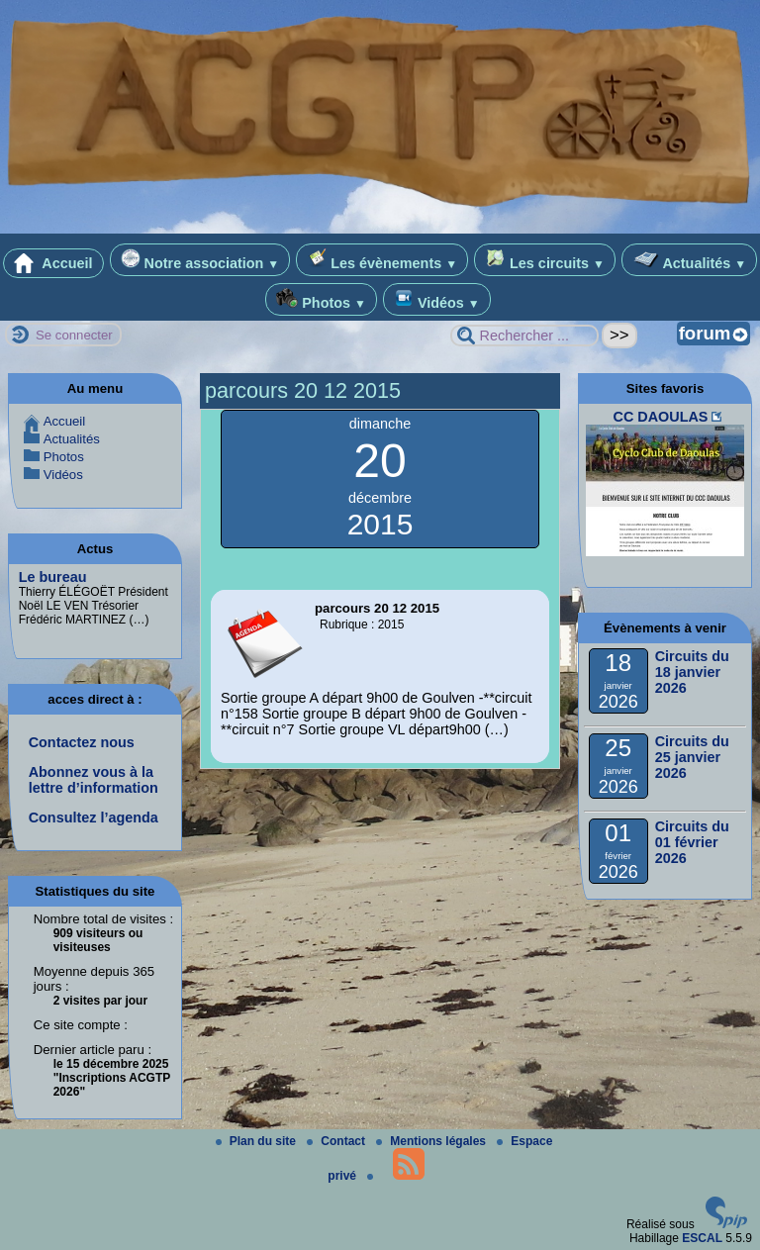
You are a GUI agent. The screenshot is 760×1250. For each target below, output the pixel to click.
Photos (321, 299)
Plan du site (258, 1141)
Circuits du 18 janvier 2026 (692, 672)
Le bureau (53, 577)
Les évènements (382, 259)
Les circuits (545, 259)
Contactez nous (82, 742)
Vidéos (437, 299)
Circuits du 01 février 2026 (692, 842)
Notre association (200, 259)
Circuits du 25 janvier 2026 (692, 757)
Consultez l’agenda (93, 817)
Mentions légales (432, 1141)
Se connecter (74, 335)
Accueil (53, 263)
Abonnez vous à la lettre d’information (93, 780)
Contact (337, 1141)
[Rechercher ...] (524, 335)
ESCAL (702, 1238)
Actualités (689, 259)
